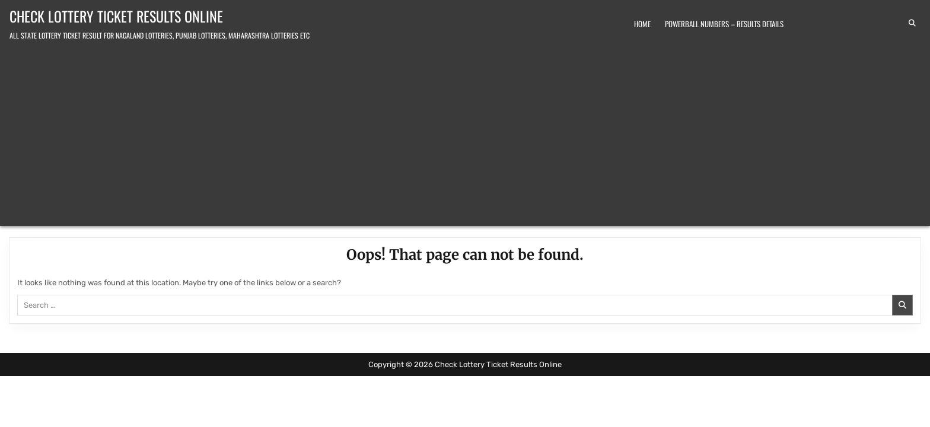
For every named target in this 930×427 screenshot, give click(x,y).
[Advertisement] (465, 131)
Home (642, 24)
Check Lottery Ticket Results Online (116, 16)
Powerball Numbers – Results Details (724, 24)
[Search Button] (912, 23)
